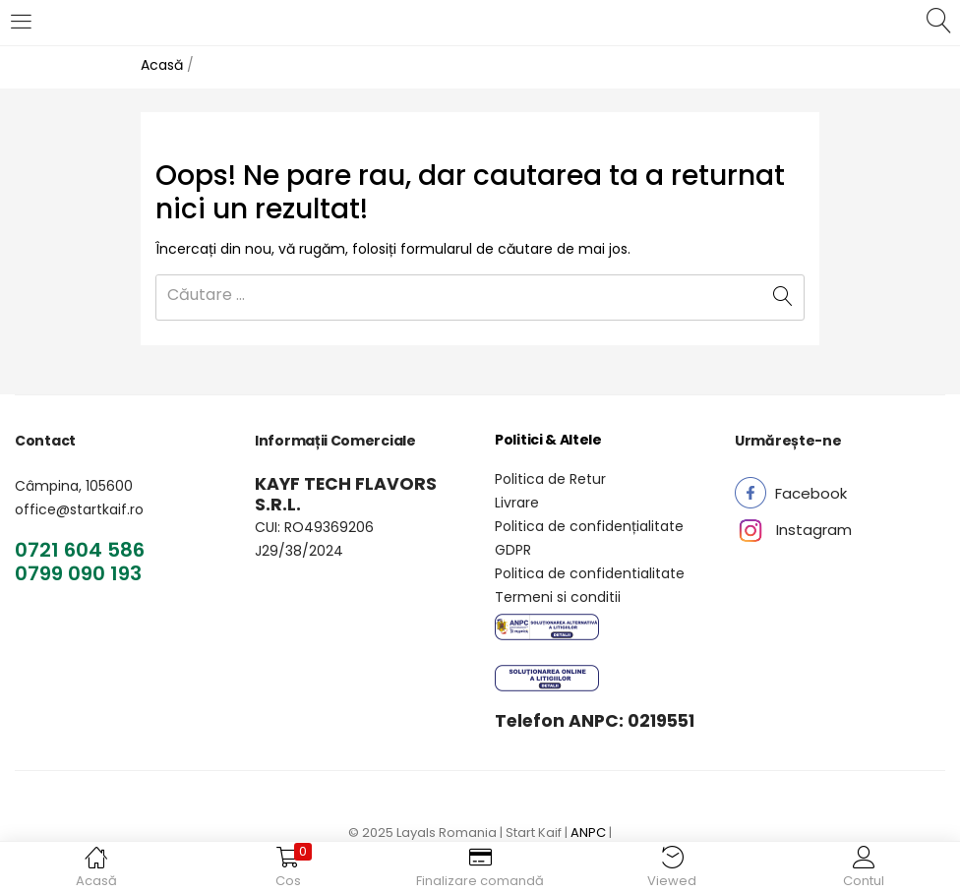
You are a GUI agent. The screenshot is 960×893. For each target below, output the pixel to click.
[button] (811, 493)
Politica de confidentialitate (590, 573)
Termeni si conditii (558, 597)
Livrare (517, 502)
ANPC (588, 832)
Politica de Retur (550, 479)
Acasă (162, 65)
